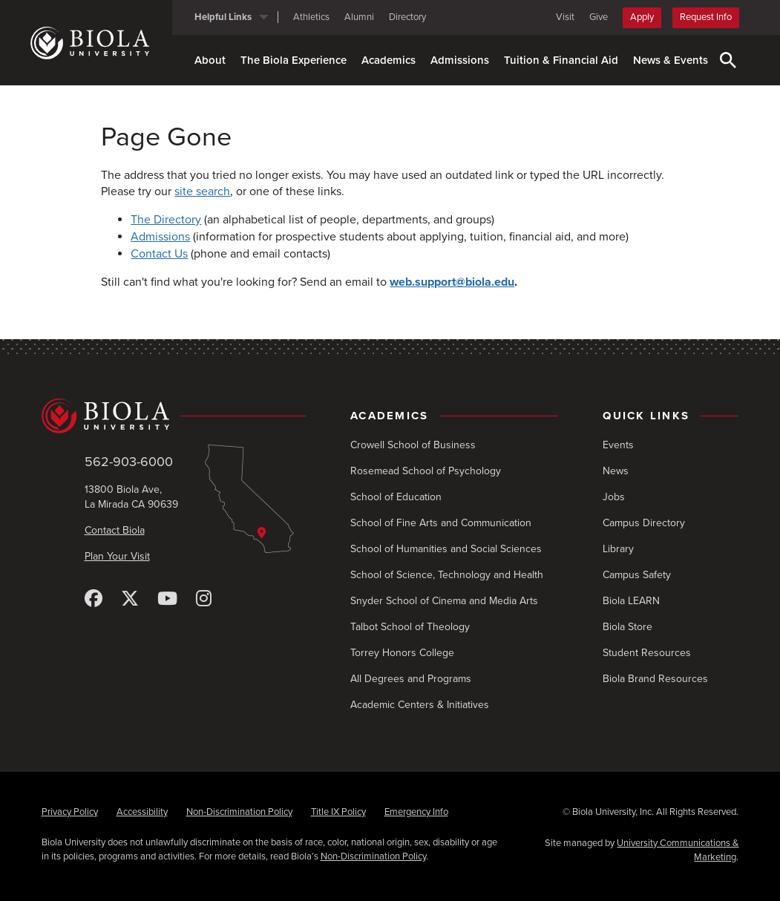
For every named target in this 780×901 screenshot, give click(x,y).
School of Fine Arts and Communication (440, 523)
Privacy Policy (70, 812)
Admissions (459, 60)
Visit (565, 17)
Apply (642, 17)
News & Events (670, 60)
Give (598, 17)
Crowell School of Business (413, 445)
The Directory (166, 219)
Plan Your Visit (117, 556)
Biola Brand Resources (655, 678)
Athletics (311, 17)
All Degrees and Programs (410, 678)
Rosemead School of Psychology (425, 471)
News (616, 471)
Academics (388, 60)
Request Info (706, 17)
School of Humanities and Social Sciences (446, 549)
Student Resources (647, 652)
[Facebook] (93, 599)
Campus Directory (644, 523)
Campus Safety (637, 575)
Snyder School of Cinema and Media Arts (444, 600)
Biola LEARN (631, 600)
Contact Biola (115, 530)
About (210, 60)
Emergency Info (416, 812)
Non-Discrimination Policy (239, 812)
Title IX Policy (338, 812)
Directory (407, 17)
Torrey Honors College (402, 652)
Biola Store (627, 626)
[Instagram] (204, 599)
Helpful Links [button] (223, 17)
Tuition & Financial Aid (561, 60)
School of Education (396, 497)
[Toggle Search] (728, 60)
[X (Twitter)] (130, 599)
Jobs (614, 497)
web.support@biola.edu (452, 282)
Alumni (359, 17)
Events (618, 445)
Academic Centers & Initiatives (419, 704)
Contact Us (159, 253)
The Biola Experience (293, 60)
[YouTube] (167, 599)
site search (202, 191)
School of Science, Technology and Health (446, 575)
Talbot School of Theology (410, 626)
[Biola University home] (101, 43)
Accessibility (142, 812)
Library (618, 549)
